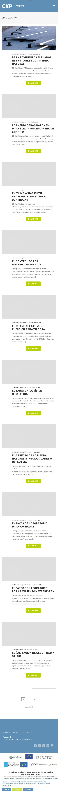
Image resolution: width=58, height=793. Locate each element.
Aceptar (6, 789)
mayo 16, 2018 (35, 54)
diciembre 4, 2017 (36, 520)
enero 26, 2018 (35, 452)
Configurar (17, 789)
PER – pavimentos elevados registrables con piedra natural (32, 60)
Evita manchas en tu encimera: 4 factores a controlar (29, 196)
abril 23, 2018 (35, 190)
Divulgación (23, 54)
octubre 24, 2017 (36, 585)
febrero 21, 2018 (36, 322)
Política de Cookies (25, 739)
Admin (16, 54)
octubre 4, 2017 (36, 649)
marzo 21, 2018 (35, 258)
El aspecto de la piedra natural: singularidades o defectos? (32, 458)
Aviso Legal (7, 737)
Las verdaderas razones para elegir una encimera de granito (33, 128)
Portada (24, 22)
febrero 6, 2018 (36, 387)
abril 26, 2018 (35, 122)
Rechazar (28, 789)
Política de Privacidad (10, 739)
